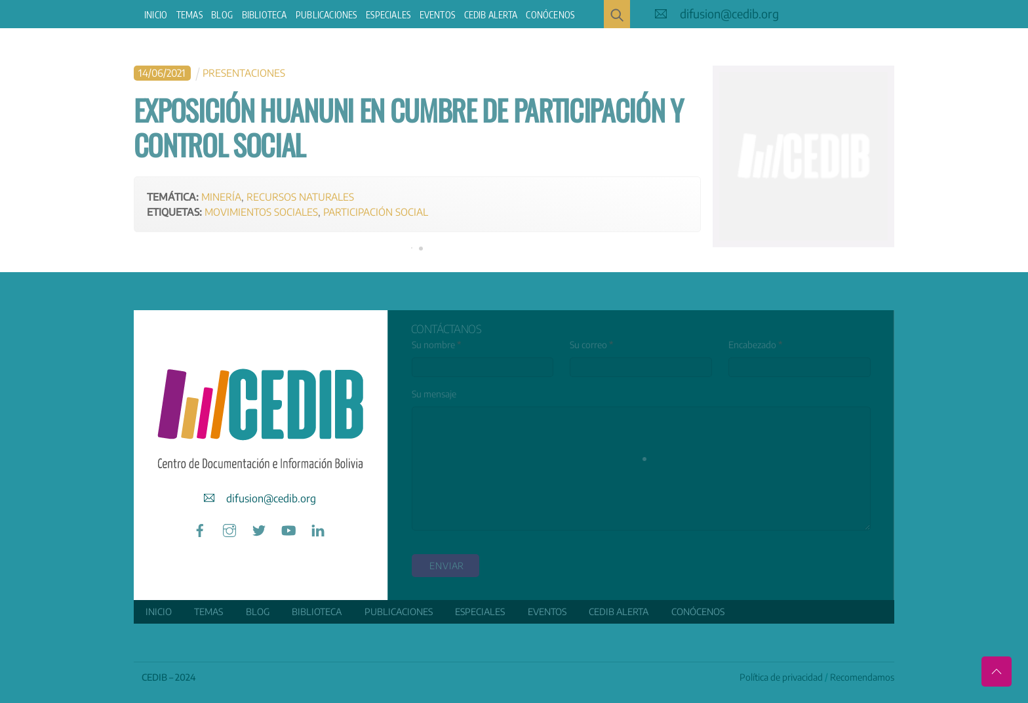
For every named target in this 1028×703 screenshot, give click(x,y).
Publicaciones (326, 14)
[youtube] (288, 528)
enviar (446, 565)
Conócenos (550, 14)
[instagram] (229, 528)
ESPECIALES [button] (388, 14)
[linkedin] (318, 528)
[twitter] (259, 528)
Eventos (437, 14)
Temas (189, 14)
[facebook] (200, 528)
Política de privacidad (781, 677)
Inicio (155, 14)
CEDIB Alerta (490, 14)
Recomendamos (862, 677)
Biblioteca (264, 14)
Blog (222, 14)
